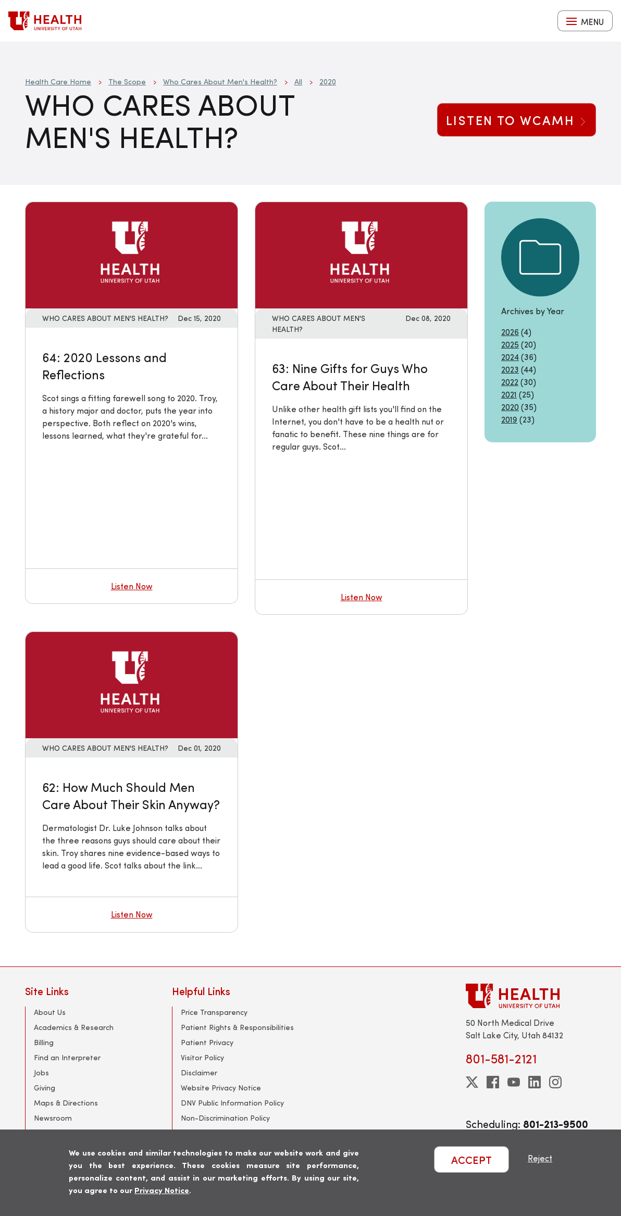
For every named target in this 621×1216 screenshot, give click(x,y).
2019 (509, 419)
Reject (540, 1157)
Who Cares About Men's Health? (220, 81)
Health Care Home (58, 81)
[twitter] (472, 1082)
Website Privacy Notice (221, 1088)
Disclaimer (199, 1072)
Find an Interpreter (67, 1057)
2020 (327, 81)
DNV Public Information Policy (232, 1103)
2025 (510, 344)
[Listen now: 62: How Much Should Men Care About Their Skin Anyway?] (132, 683)
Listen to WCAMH (516, 119)
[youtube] (513, 1082)
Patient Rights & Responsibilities (237, 1027)
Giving (44, 1088)
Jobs (41, 1072)
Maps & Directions (66, 1103)
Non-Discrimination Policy (225, 1118)
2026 (510, 331)
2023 (510, 369)
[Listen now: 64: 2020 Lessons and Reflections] (132, 254)
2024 (510, 356)
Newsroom (53, 1118)
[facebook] (493, 1082)
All (298, 81)
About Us (50, 1012)
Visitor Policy (202, 1057)
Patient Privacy (207, 1042)
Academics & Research (74, 1027)
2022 (509, 381)
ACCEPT (471, 1159)
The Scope (127, 81)
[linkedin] (534, 1082)
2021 (509, 394)
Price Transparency (214, 1012)
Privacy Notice (161, 1189)
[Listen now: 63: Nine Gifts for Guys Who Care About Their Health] (361, 254)
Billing (44, 1042)
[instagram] (555, 1082)
